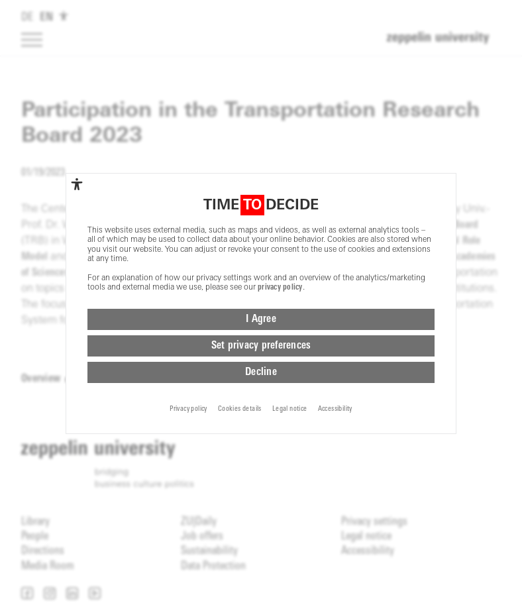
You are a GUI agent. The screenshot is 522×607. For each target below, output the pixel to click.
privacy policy (280, 288)
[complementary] (76, 184)
